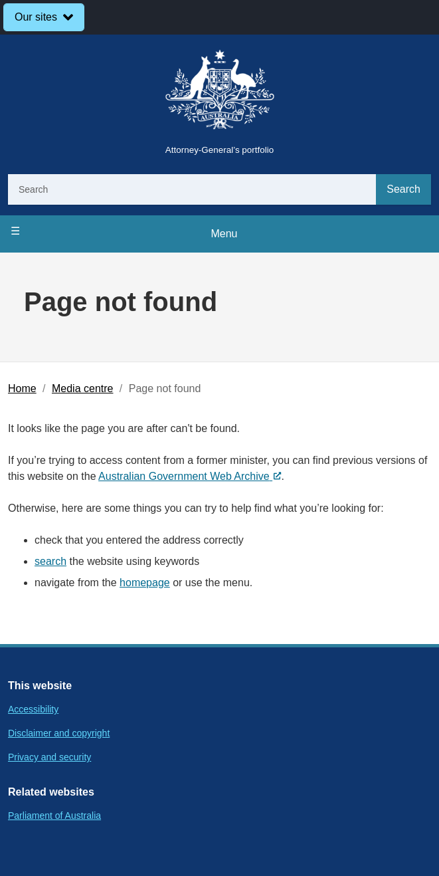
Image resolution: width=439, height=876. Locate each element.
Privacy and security (49, 757)
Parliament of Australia (54, 815)
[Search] (192, 189)
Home (22, 388)
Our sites (36, 17)
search (50, 561)
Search (403, 189)
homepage (145, 582)
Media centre (83, 388)
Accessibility (33, 709)
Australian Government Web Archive (189, 476)
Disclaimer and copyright (59, 733)
